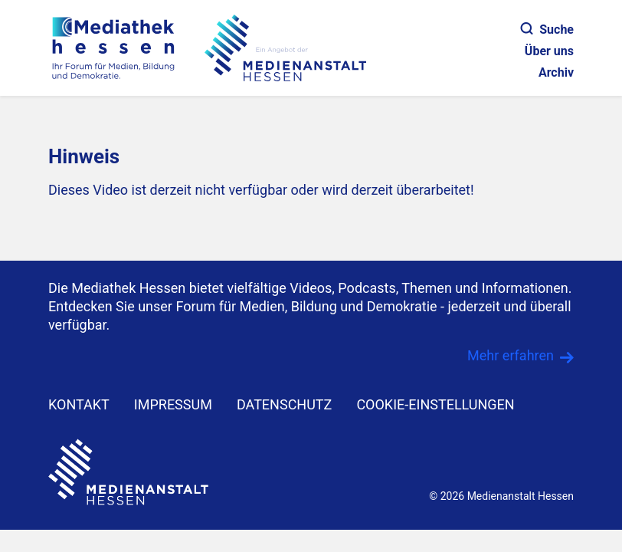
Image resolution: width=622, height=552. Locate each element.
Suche (547, 29)
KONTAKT (79, 404)
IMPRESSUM (173, 404)
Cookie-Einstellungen (435, 404)
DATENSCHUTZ (284, 404)
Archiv (556, 72)
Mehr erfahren (510, 355)
